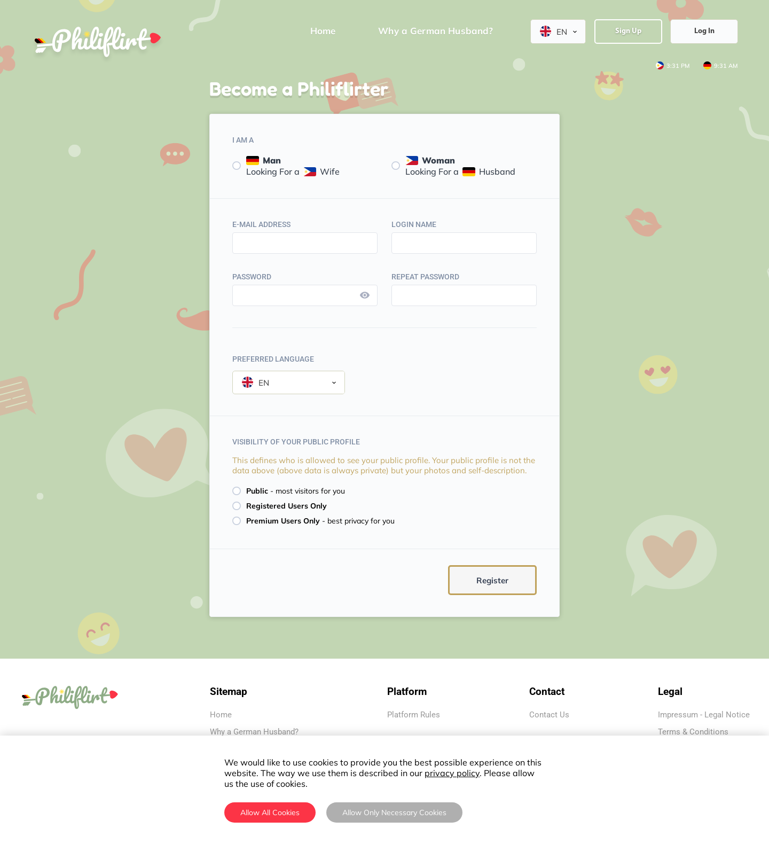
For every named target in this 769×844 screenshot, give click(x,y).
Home (221, 715)
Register (492, 580)
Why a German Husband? (254, 732)
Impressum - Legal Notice (704, 715)
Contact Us (549, 715)
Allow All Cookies (270, 812)
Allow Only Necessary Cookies (394, 812)
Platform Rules (413, 715)
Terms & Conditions (693, 732)
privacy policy (452, 773)
